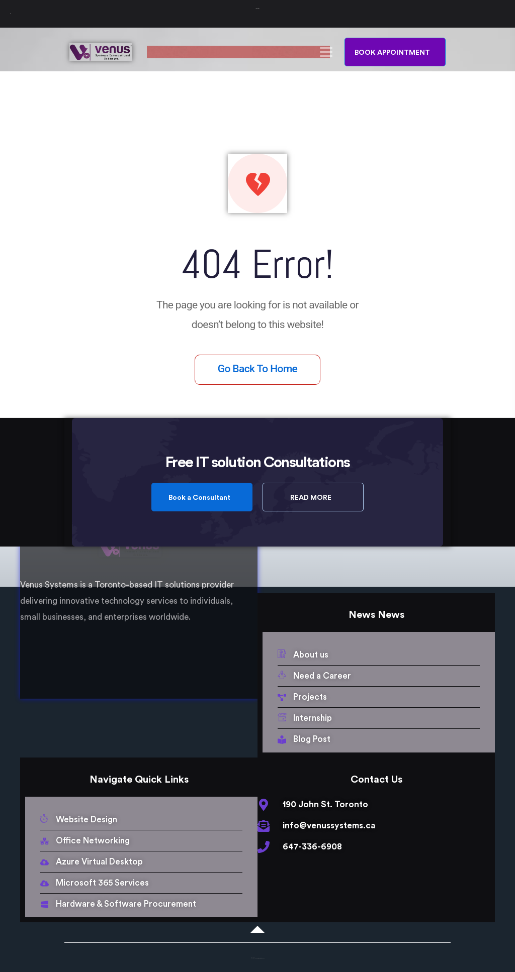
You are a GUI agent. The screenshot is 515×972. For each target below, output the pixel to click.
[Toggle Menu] (10, 14)
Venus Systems (258, 8)
